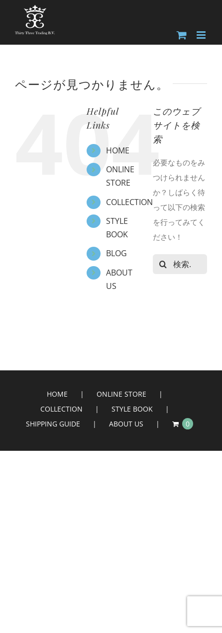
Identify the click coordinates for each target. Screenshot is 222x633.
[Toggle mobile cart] (182, 35)
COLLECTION (129, 202)
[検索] (163, 264)
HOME (117, 150)
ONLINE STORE (121, 394)
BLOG (116, 253)
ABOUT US (126, 423)
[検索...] (180, 264)
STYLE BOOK (132, 409)
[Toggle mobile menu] (202, 35)
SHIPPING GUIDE (53, 423)
